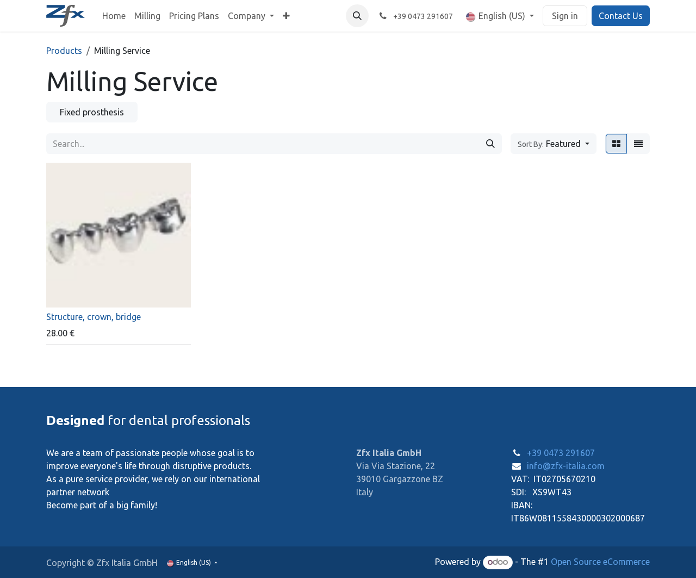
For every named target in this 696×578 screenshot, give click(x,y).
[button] (357, 15)
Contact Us (621, 16)
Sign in (565, 16)
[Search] (490, 143)
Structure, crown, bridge (93, 316)
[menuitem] (114, 16)
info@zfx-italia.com (566, 466)
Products (64, 51)
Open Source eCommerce (600, 562)
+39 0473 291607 (561, 453)
